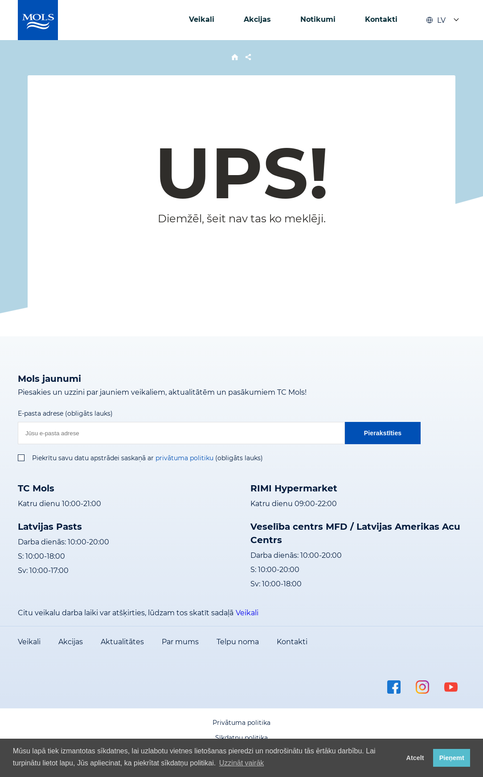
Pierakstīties (383, 433)
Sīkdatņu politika (241, 738)
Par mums (180, 642)
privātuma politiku (184, 458)
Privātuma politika (241, 723)
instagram (422, 687)
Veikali (201, 19)
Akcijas (257, 19)
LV (436, 20)
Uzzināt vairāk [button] (241, 763)
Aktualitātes (122, 642)
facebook (394, 687)
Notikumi (318, 19)
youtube (451, 687)
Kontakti (381, 19)
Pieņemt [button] (451, 757)
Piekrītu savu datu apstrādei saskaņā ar (93, 458)
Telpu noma (238, 642)
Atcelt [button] (415, 757)
